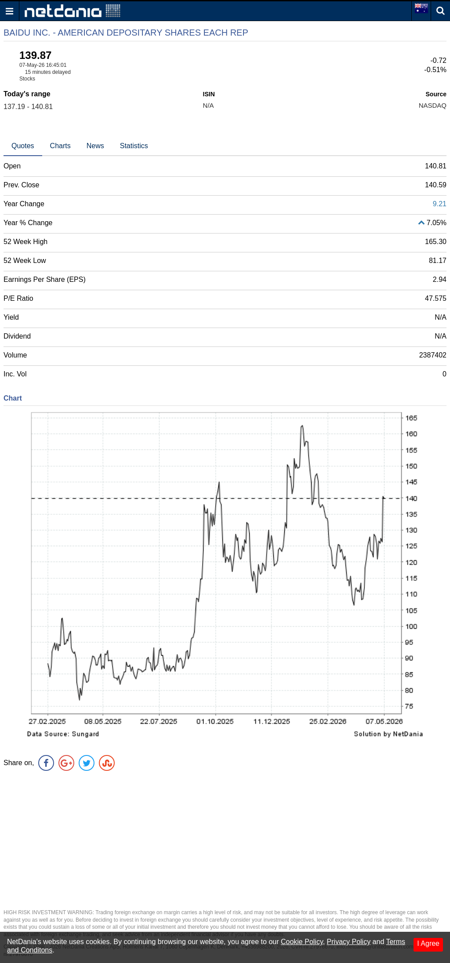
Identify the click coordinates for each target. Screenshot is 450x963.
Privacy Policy (349, 941)
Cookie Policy (302, 941)
